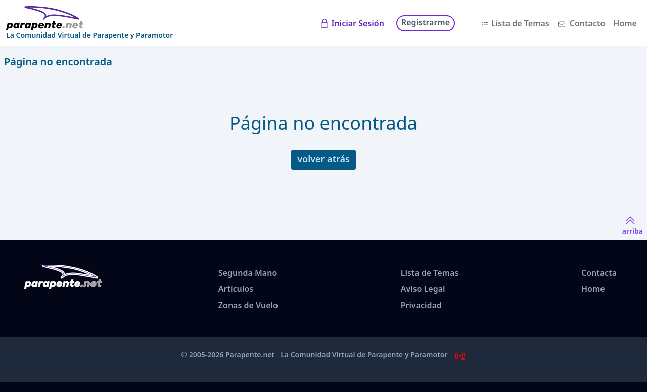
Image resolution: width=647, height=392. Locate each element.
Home (625, 23)
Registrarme (425, 22)
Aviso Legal (423, 289)
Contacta (599, 272)
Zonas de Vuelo (248, 305)
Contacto (588, 23)
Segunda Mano (247, 272)
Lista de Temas (520, 23)
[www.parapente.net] (89, 18)
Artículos (235, 289)
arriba (632, 225)
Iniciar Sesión (358, 23)
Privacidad (421, 305)
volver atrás (323, 159)
